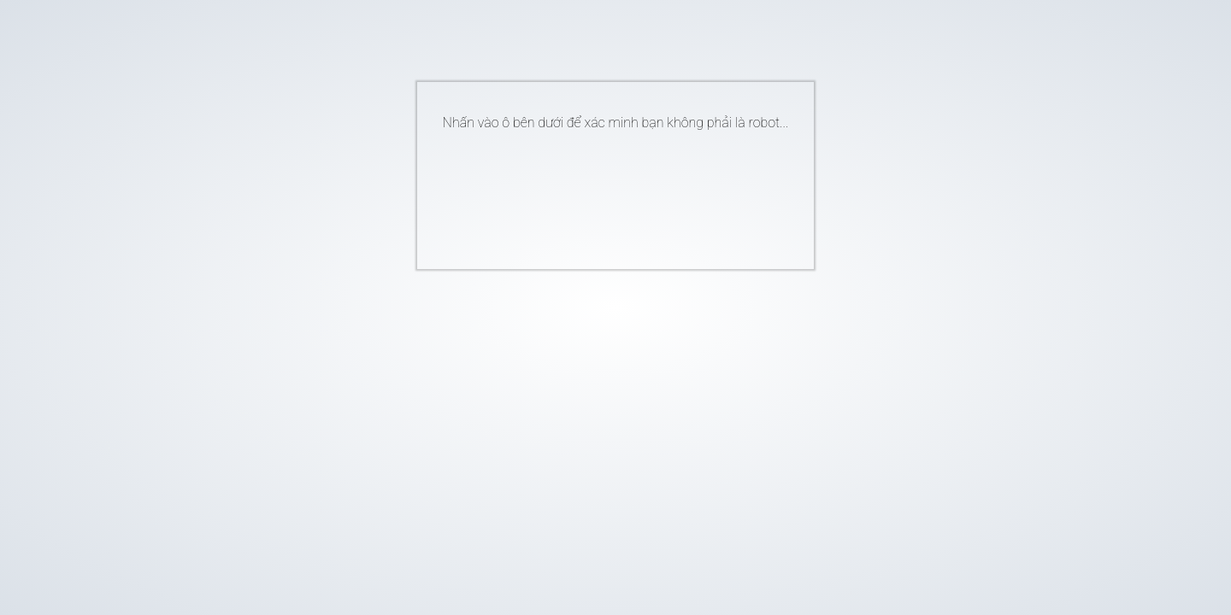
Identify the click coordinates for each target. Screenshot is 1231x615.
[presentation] (590, 193)
